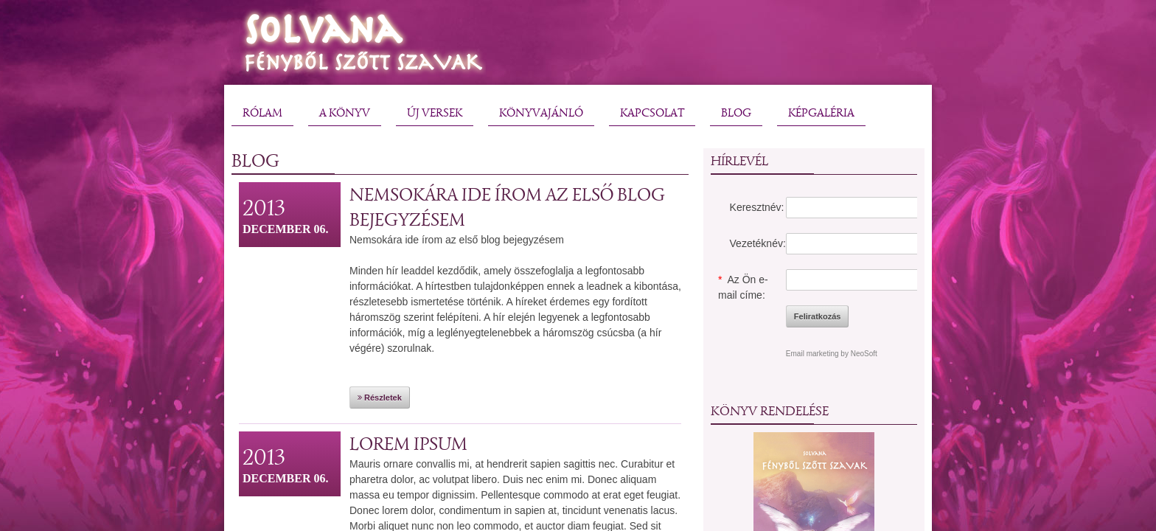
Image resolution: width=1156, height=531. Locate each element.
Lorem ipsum (408, 443)
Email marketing (812, 354)
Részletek (380, 397)
